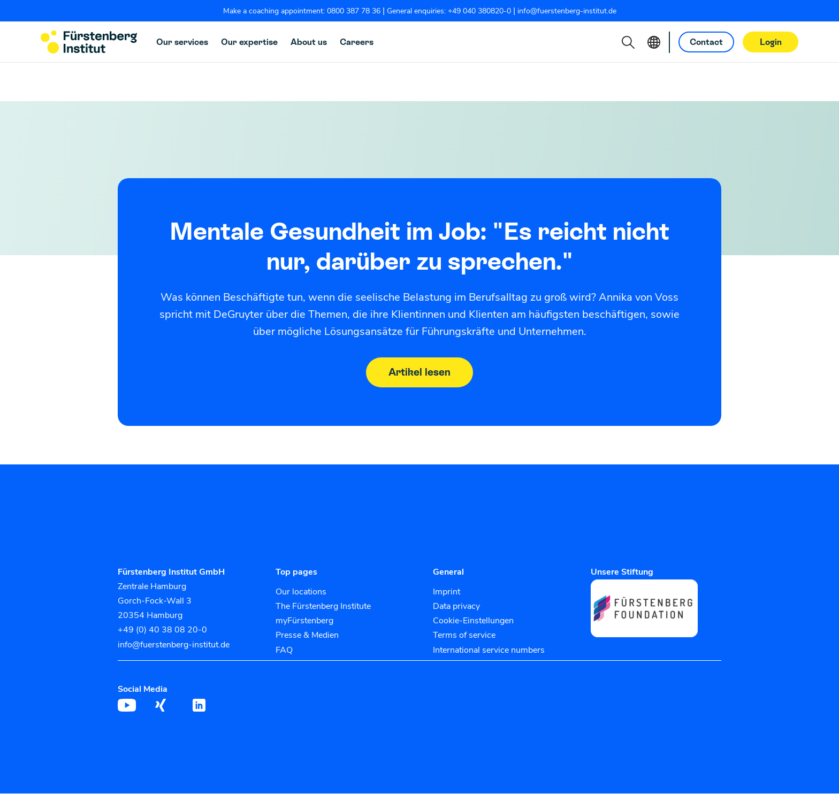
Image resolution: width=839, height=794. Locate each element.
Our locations (301, 592)
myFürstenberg (304, 621)
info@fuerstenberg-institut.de (566, 11)
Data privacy (456, 607)
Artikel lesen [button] (420, 372)
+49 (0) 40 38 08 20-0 (162, 630)
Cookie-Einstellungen (473, 621)
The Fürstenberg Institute (323, 607)
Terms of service (464, 636)
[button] (628, 42)
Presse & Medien (307, 636)
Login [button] (771, 42)
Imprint (446, 592)
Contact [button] (706, 42)
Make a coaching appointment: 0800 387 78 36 (301, 11)
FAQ (284, 650)
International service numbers (489, 650)
